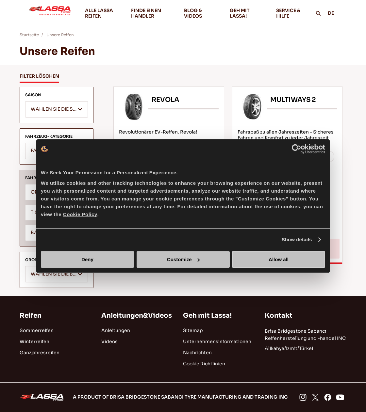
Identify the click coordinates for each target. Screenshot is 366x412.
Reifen (31, 315)
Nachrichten (197, 353)
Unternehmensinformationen (217, 341)
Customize (183, 259)
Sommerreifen (37, 330)
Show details (297, 239)
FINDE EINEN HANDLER (146, 13)
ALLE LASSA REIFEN (99, 13)
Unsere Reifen (60, 34)
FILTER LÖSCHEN (39, 76)
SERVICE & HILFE (288, 13)
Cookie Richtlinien (204, 364)
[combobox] (56, 109)
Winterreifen (34, 341)
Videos (109, 341)
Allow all (279, 259)
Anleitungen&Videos (136, 315)
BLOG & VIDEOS (201, 13)
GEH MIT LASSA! (248, 13)
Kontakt (278, 315)
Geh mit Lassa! (207, 315)
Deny (87, 259)
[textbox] (56, 109)
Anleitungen (115, 330)
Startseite (29, 34)
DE (334, 13)
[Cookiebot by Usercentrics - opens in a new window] (296, 149)
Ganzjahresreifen (39, 353)
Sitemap (193, 330)
